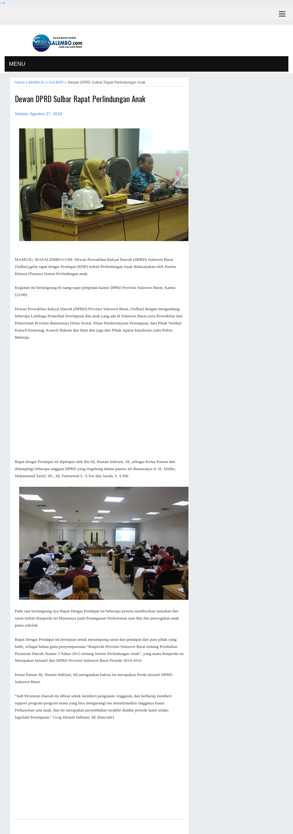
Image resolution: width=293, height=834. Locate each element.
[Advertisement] (99, 400)
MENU (17, 64)
